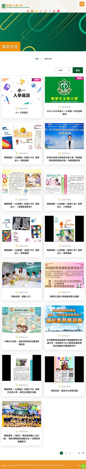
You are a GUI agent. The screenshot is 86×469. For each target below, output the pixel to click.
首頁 (37, 58)
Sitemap (3, 465)
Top (83, 466)
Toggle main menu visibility (82, 3)
